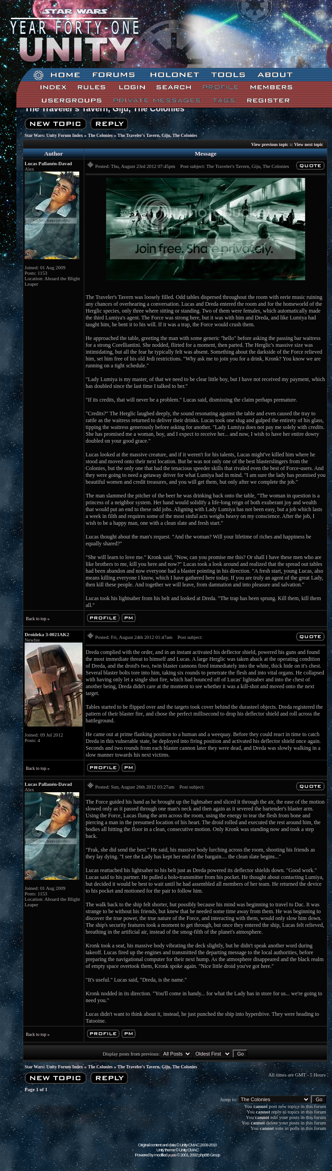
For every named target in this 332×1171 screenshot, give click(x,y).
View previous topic (270, 144)
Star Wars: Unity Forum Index (54, 135)
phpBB (172, 1155)
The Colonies (100, 135)
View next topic (308, 144)
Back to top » (38, 618)
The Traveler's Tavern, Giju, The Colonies (104, 108)
